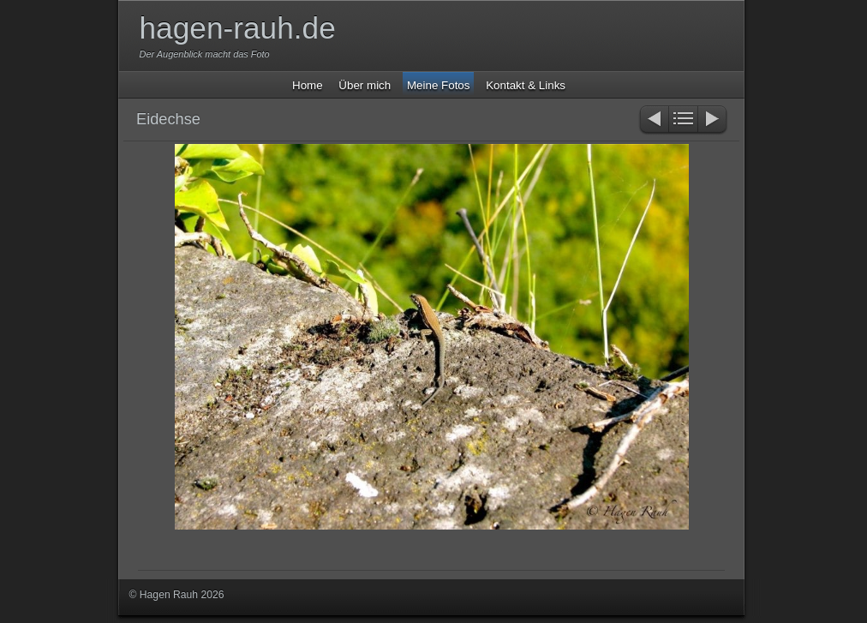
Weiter (713, 120)
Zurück (653, 120)
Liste (683, 120)
